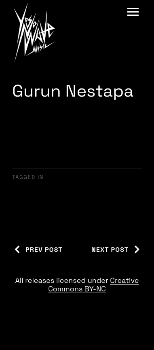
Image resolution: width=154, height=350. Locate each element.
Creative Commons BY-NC (93, 285)
